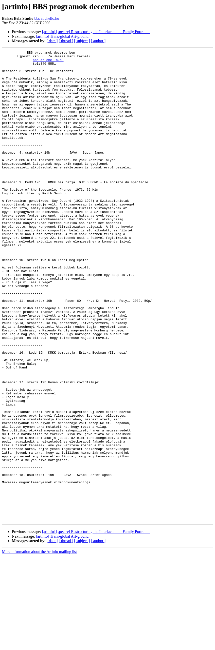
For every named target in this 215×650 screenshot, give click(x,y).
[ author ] (98, 41)
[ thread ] (66, 41)
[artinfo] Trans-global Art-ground (62, 36)
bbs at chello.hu (46, 18)
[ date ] (52, 41)
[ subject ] (82, 41)
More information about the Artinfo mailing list (39, 646)
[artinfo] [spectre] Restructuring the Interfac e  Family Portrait (96, 32)
